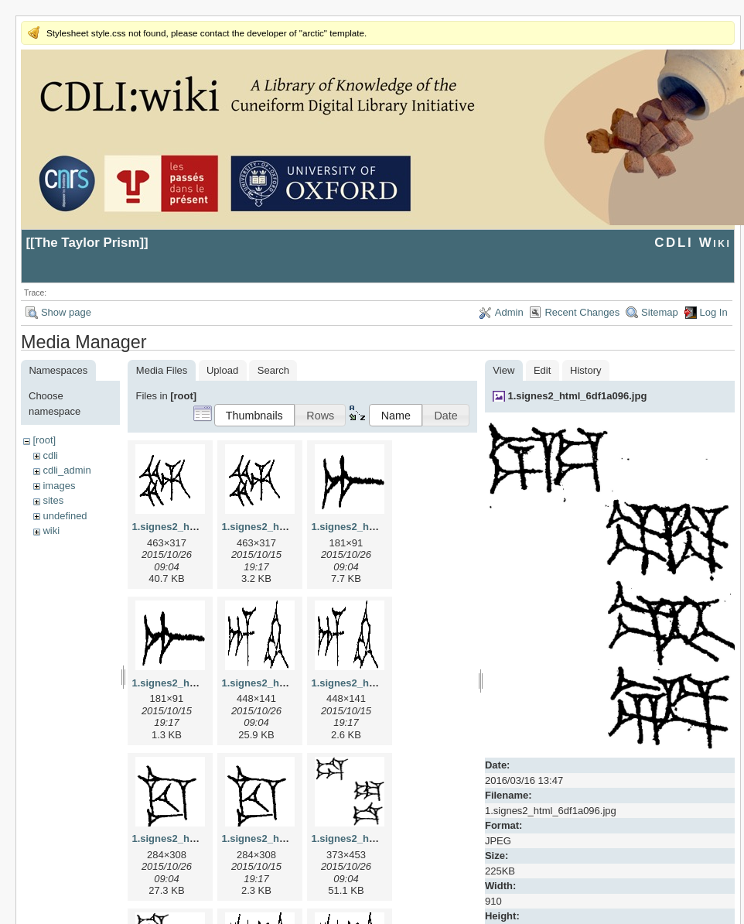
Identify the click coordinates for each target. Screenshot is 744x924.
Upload (222, 370)
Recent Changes (581, 312)
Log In (714, 312)
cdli (50, 455)
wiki (51, 530)
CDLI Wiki (692, 242)
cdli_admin (66, 470)
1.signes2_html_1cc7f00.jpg (197, 838)
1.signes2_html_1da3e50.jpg (379, 838)
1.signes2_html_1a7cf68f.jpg (379, 526)
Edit (542, 370)
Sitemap (659, 312)
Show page (66, 312)
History (585, 370)
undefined (65, 516)
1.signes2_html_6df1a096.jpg (577, 396)
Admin (509, 312)
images (59, 485)
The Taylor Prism (87, 242)
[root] (44, 440)
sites (53, 500)
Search (273, 370)
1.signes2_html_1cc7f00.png (289, 838)
